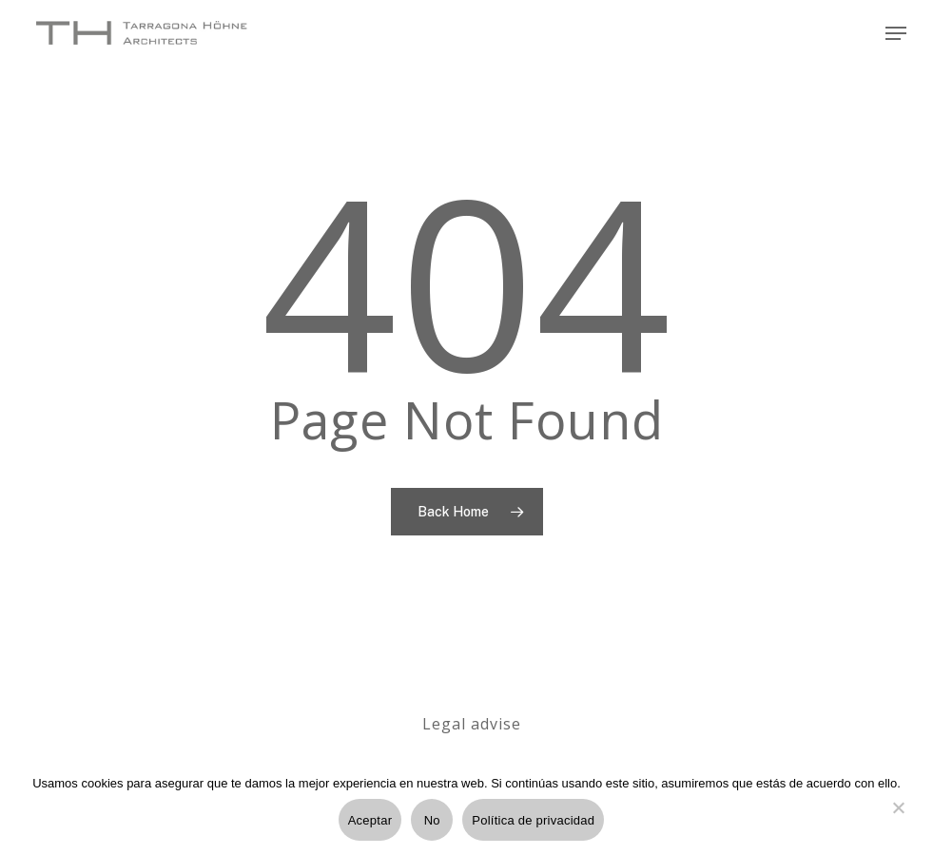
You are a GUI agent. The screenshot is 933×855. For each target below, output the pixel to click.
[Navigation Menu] (895, 33)
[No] (898, 819)
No (432, 820)
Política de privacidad (533, 820)
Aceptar (370, 820)
